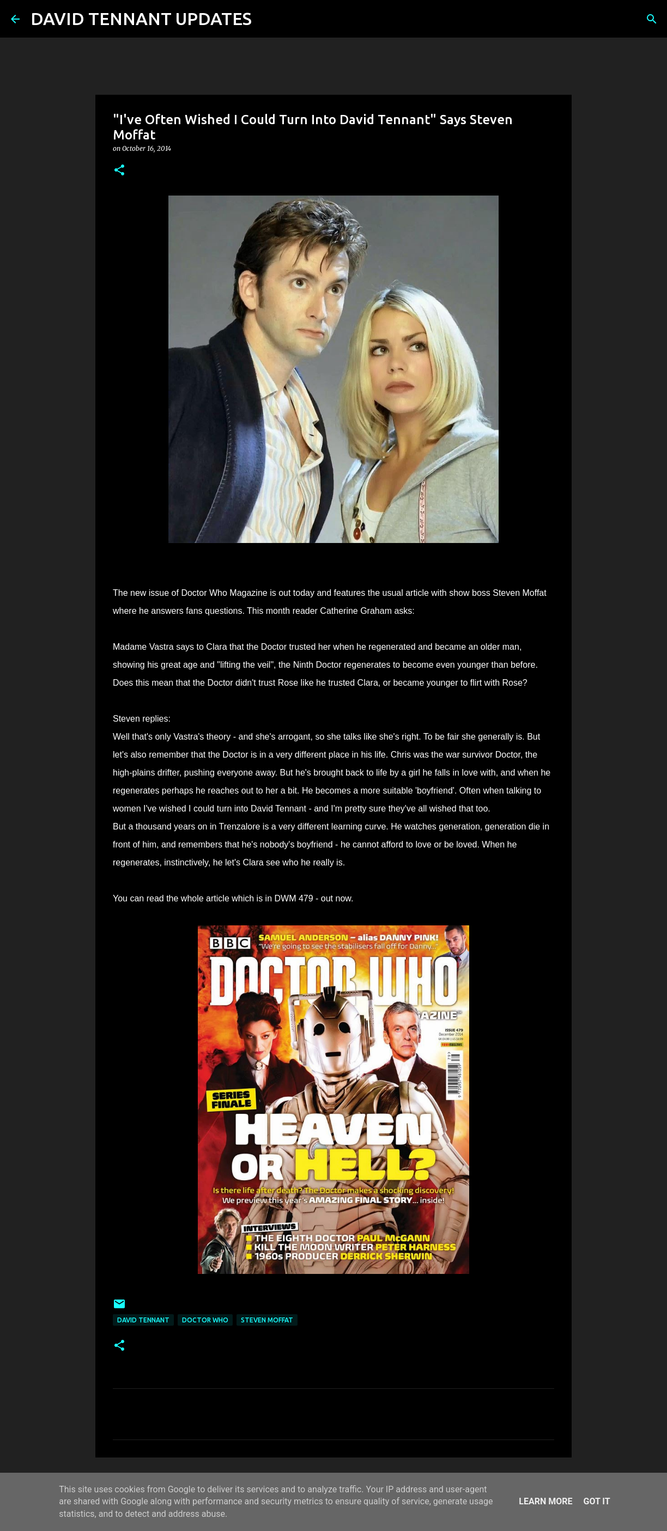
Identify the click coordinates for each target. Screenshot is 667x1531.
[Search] (267, 19)
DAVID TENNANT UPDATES (141, 18)
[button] (119, 170)
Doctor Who (205, 1319)
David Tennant (143, 1319)
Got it (596, 1501)
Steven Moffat (267, 1319)
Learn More (545, 1501)
